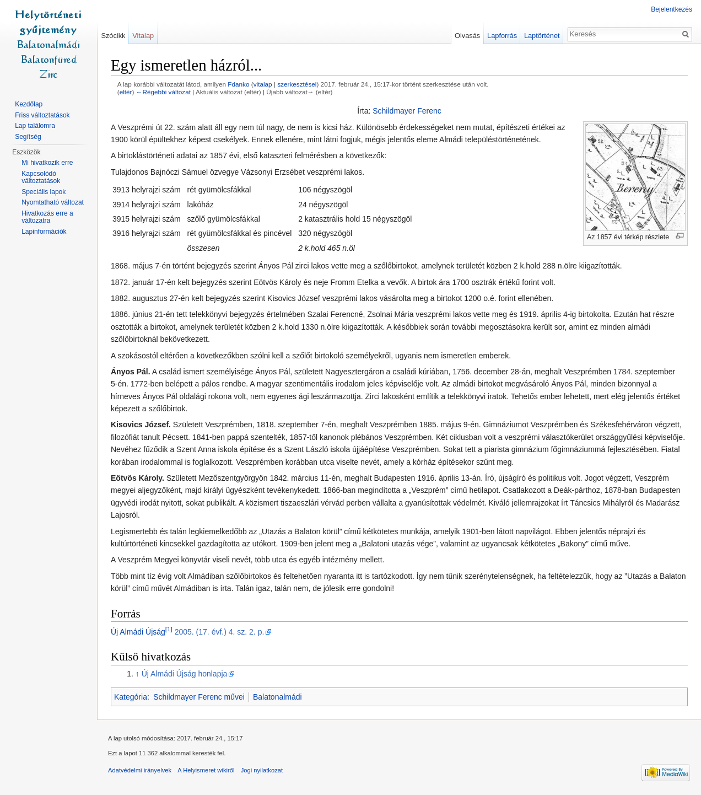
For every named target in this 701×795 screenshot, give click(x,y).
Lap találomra (35, 126)
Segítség (28, 137)
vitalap (263, 84)
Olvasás (467, 35)
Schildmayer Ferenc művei (199, 696)
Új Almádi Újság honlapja (185, 673)
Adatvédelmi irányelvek (139, 770)
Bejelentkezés (671, 9)
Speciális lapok (43, 192)
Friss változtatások (42, 115)
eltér (126, 91)
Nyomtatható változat (52, 202)
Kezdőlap (28, 104)
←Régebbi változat (163, 91)
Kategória (130, 696)
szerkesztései (296, 84)
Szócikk (113, 35)
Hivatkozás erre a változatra (47, 217)
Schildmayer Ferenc (407, 110)
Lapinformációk (43, 231)
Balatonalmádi (277, 696)
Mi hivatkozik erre (47, 162)
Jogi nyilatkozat (262, 770)
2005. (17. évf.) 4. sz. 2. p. (220, 631)
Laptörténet (542, 35)
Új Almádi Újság (138, 631)
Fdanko (238, 84)
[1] (168, 628)
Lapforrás (502, 35)
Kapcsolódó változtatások (40, 177)
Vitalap (143, 35)
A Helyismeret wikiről (205, 770)
